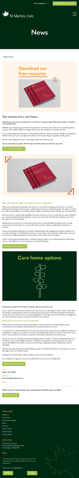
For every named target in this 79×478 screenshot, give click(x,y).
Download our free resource (15, 246)
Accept (32, 473)
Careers (5, 426)
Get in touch (40, 359)
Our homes (6, 417)
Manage (8, 473)
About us (5, 415)
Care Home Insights (9, 420)
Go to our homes (11, 395)
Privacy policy (7, 434)
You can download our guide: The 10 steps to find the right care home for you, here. (33, 144)
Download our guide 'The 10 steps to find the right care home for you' (27, 307)
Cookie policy (7, 431)
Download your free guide (14, 149)
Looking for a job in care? (65, 3)
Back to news (8, 57)
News (4, 423)
